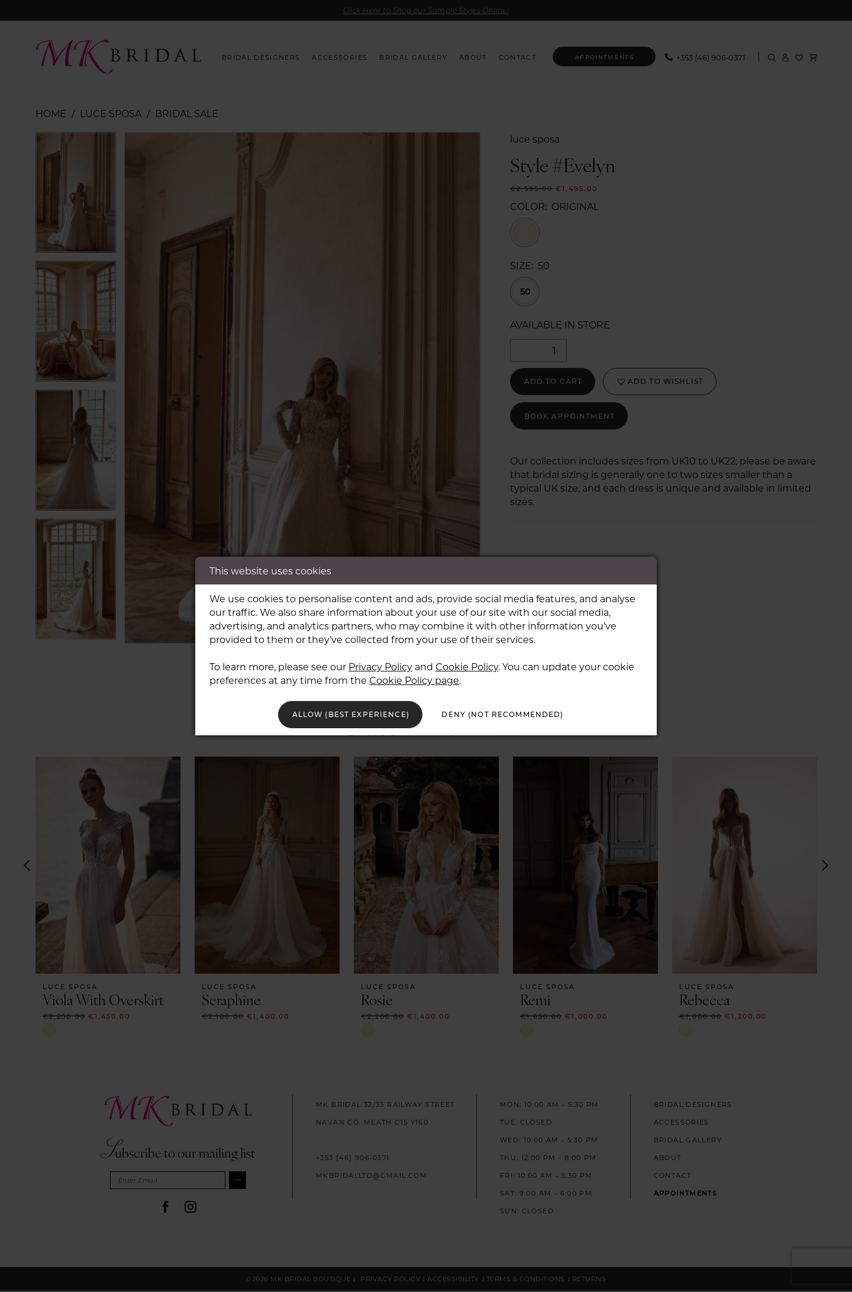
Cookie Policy (466, 664)
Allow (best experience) (338, 714)
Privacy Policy (380, 664)
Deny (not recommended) (515, 714)
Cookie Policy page (414, 677)
